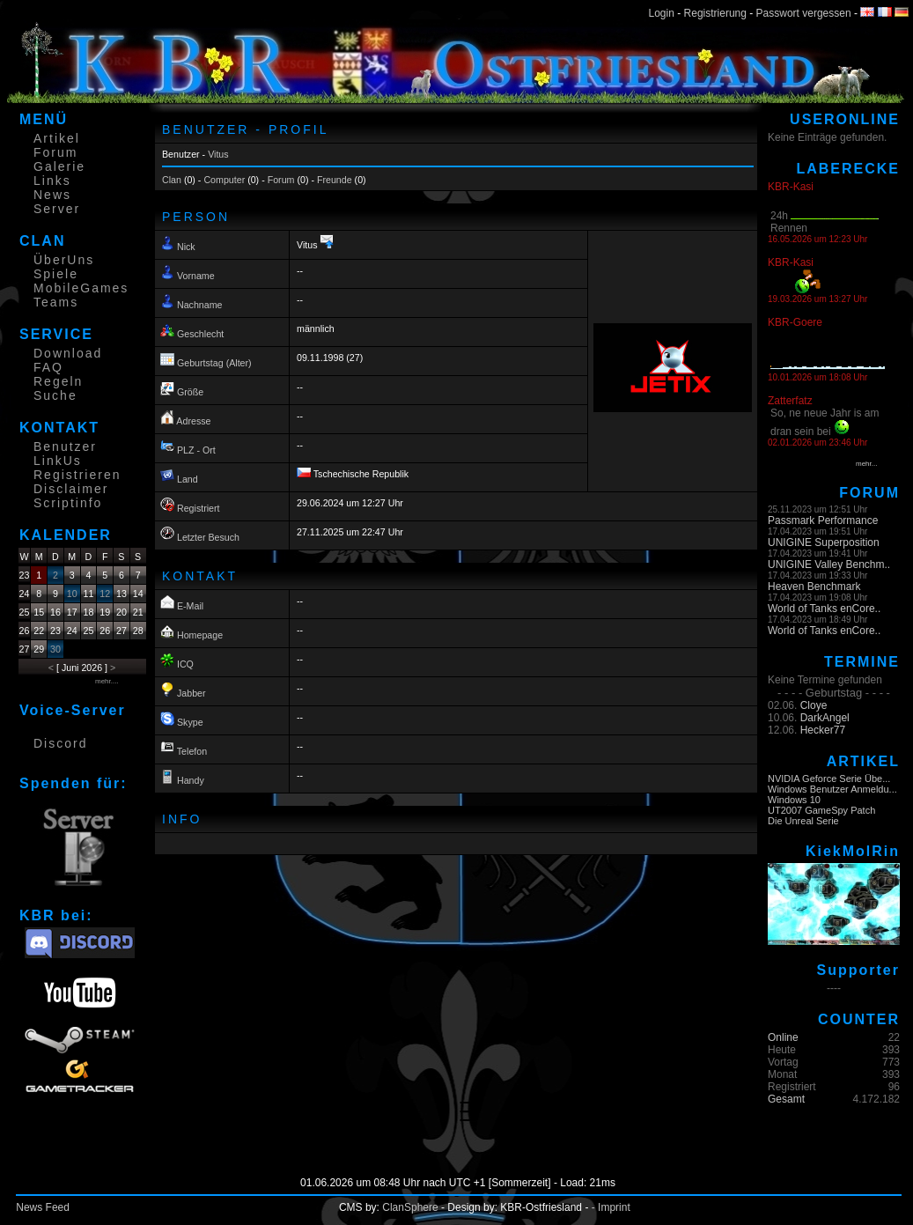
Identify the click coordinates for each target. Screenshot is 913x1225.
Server (56, 209)
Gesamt (786, 1099)
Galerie (59, 166)
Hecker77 (822, 730)
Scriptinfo (67, 503)
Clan (171, 179)
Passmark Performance (823, 520)
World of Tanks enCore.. (824, 608)
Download (67, 353)
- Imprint (611, 1207)
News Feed (43, 1207)
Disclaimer (70, 489)
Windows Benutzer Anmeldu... (832, 789)
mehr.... (107, 681)
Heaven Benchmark (814, 586)
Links (52, 180)
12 (104, 593)
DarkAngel (825, 718)
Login (661, 13)
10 (72, 593)
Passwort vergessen (803, 13)
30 (55, 649)
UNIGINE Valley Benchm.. (829, 564)
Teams (55, 302)
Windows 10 (794, 799)
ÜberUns (63, 260)
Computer (224, 179)
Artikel (56, 138)
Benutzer (65, 446)
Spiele (55, 274)
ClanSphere (410, 1207)
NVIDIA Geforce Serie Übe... (829, 778)
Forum (55, 152)
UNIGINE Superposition (824, 542)
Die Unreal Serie (803, 820)
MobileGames (81, 288)
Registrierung (715, 13)
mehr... (866, 464)
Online (783, 1037)
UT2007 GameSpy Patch (821, 810)
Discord (60, 743)
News (52, 195)
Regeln (58, 381)
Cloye (814, 705)
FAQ (48, 367)
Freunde (334, 179)
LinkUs (57, 461)
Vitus (218, 154)
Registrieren (77, 475)
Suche (55, 395)
